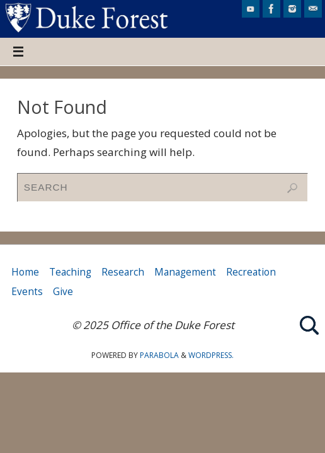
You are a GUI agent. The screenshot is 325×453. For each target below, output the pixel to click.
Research (122, 272)
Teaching (70, 272)
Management (185, 272)
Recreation (251, 272)
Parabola (159, 355)
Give (63, 291)
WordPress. (211, 355)
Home (25, 272)
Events (27, 291)
